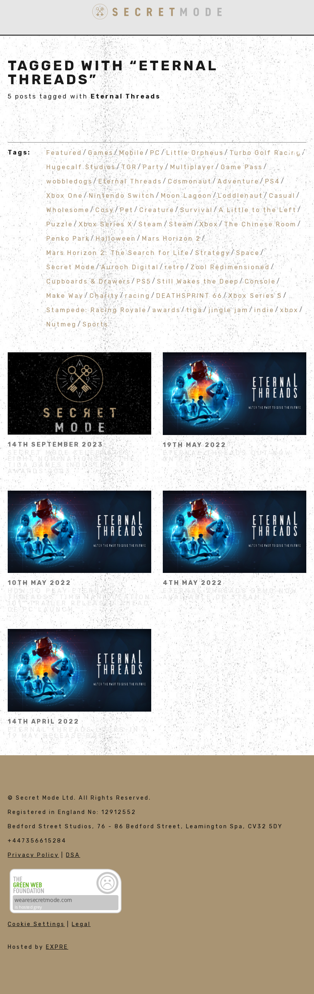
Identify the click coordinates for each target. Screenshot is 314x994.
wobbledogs (69, 181)
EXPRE (57, 947)
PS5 (144, 281)
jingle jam (228, 309)
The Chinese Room (260, 224)
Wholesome (67, 209)
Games (295, 66)
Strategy (212, 252)
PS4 (272, 181)
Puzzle (59, 224)
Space (248, 252)
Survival (196, 209)
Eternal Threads (130, 181)
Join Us (293, 131)
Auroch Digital (130, 266)
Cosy (104, 209)
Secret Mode (70, 266)
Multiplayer (192, 166)
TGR (129, 166)
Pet (126, 209)
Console (260, 281)
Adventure (238, 181)
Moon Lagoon (186, 195)
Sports (95, 324)
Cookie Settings (36, 924)
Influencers (282, 109)
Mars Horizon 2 (171, 238)
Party (153, 166)
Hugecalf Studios (81, 166)
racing (137, 295)
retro (175, 266)
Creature (156, 209)
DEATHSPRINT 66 (189, 295)
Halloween (116, 238)
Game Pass (242, 166)
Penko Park (68, 238)
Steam (150, 224)
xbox (289, 309)
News (298, 153)
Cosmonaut (190, 181)
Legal (81, 924)
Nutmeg (61, 324)
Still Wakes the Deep (198, 281)
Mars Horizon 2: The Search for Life (117, 252)
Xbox (208, 224)
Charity (104, 295)
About (295, 44)
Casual (282, 195)
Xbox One (64, 195)
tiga (194, 309)
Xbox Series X (106, 224)
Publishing (285, 88)
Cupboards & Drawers (88, 281)
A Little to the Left (258, 209)
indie (264, 309)
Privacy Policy (33, 855)
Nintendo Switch (122, 195)
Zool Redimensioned (230, 266)
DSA (73, 855)
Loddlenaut (240, 195)
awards (166, 309)
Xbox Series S (255, 295)
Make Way (65, 295)
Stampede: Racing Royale (96, 309)
